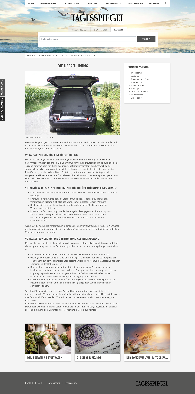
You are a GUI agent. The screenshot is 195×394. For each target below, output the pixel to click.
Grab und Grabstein (140, 91)
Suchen (146, 39)
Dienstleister (100, 30)
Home (31, 3)
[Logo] (97, 17)
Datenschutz (54, 382)
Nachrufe (154, 3)
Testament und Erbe (140, 79)
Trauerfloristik (137, 94)
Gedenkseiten (72, 3)
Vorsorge (135, 88)
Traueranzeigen (48, 3)
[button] (58, 3)
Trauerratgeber (44, 55)
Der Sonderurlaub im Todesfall (147, 357)
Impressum (71, 382)
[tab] (79, 29)
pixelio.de (49, 137)
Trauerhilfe (112, 3)
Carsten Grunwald (35, 137)
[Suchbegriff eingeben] (88, 38)
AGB (40, 382)
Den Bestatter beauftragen (44, 357)
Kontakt (29, 382)
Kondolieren (136, 82)
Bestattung (135, 76)
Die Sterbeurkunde (89, 357)
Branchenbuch (135, 3)
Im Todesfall (61, 55)
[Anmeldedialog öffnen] (166, 3)
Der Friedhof (136, 97)
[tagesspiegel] (152, 383)
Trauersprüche (137, 85)
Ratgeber (92, 3)
